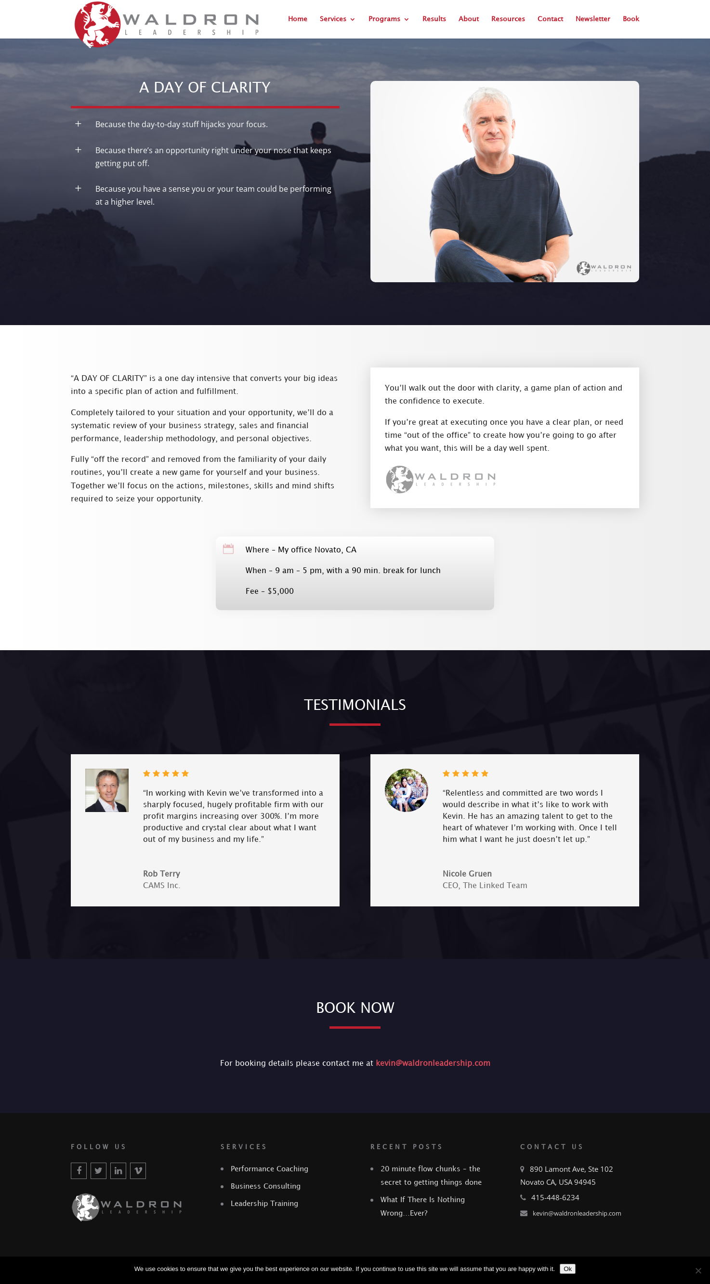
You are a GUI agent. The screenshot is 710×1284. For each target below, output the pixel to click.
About (469, 19)
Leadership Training (264, 1204)
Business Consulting (266, 1186)
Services (333, 19)
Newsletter (593, 19)
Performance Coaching (269, 1169)
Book (631, 19)
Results (434, 19)
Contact (550, 19)
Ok (568, 1268)
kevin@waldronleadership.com (433, 1063)
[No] (698, 1270)
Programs (384, 19)
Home (297, 19)
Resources (508, 19)
